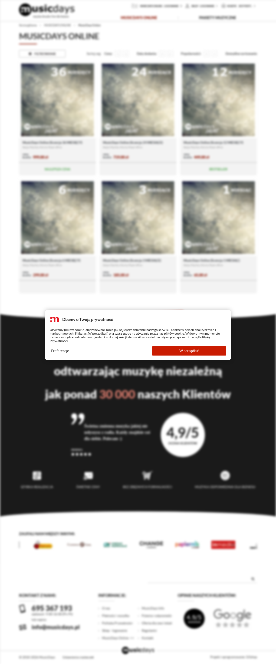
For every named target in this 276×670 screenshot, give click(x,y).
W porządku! (189, 351)
